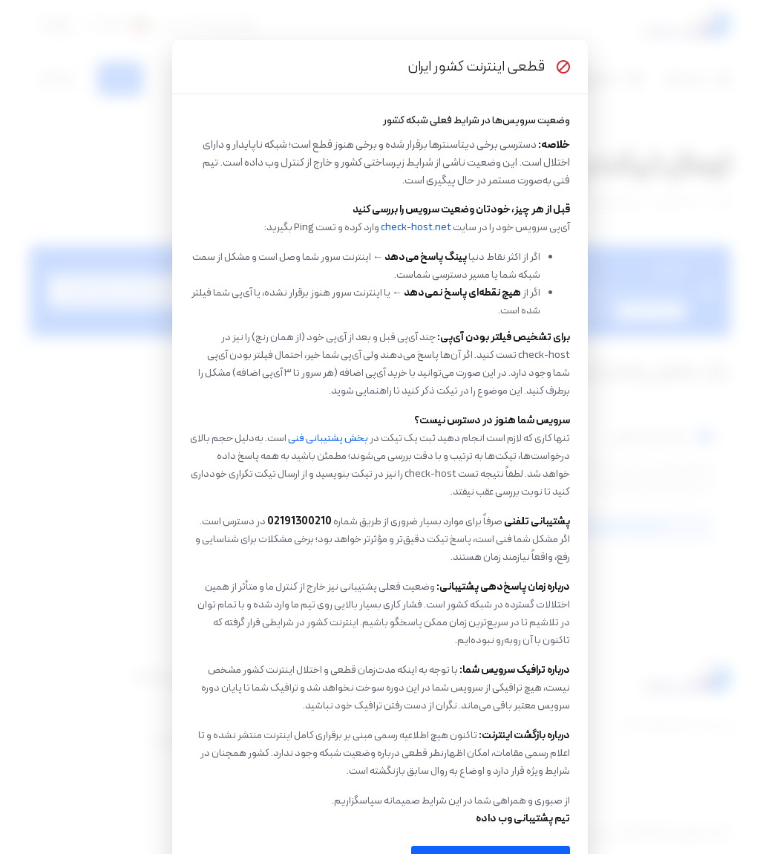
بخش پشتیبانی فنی (328, 438)
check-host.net (416, 227)
